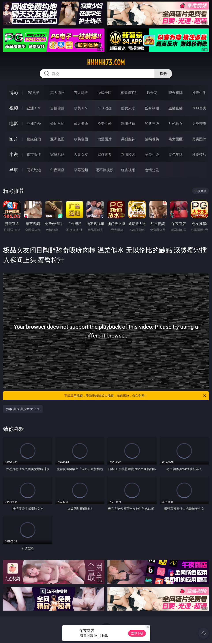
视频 (13, 108)
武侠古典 (105, 154)
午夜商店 (57, 169)
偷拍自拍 (57, 123)
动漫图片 (105, 139)
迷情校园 (128, 154)
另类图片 (199, 139)
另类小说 (152, 154)
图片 (13, 139)
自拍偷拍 (57, 108)
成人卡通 (81, 123)
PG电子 (33, 92)
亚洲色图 (57, 139)
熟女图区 (176, 139)
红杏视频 (128, 169)
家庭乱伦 (57, 154)
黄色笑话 (176, 154)
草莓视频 (81, 169)
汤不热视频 (104, 169)
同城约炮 (34, 169)
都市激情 (34, 154)
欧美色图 (81, 139)
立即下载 (137, 633)
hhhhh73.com (106, 62)
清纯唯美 (152, 139)
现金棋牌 (176, 92)
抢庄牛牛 (199, 92)
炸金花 (152, 92)
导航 (13, 170)
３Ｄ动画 (105, 108)
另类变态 (199, 123)
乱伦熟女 (176, 123)
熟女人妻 (128, 108)
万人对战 (81, 92)
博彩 (13, 93)
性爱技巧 (199, 154)
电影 (13, 123)
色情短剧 (152, 169)
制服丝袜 (128, 123)
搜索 (163, 73)
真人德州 (57, 92)
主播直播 (176, 108)
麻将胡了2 (128, 92)
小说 (13, 154)
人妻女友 (81, 154)
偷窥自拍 (34, 139)
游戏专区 (105, 92)
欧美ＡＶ (81, 108)
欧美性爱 (105, 123)
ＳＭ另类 (199, 108)
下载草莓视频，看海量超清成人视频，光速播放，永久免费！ (135, 395)
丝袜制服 (152, 108)
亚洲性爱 (34, 123)
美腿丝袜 (128, 139)
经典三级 (152, 123)
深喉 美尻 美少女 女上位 (22, 409)
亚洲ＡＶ (34, 108)
